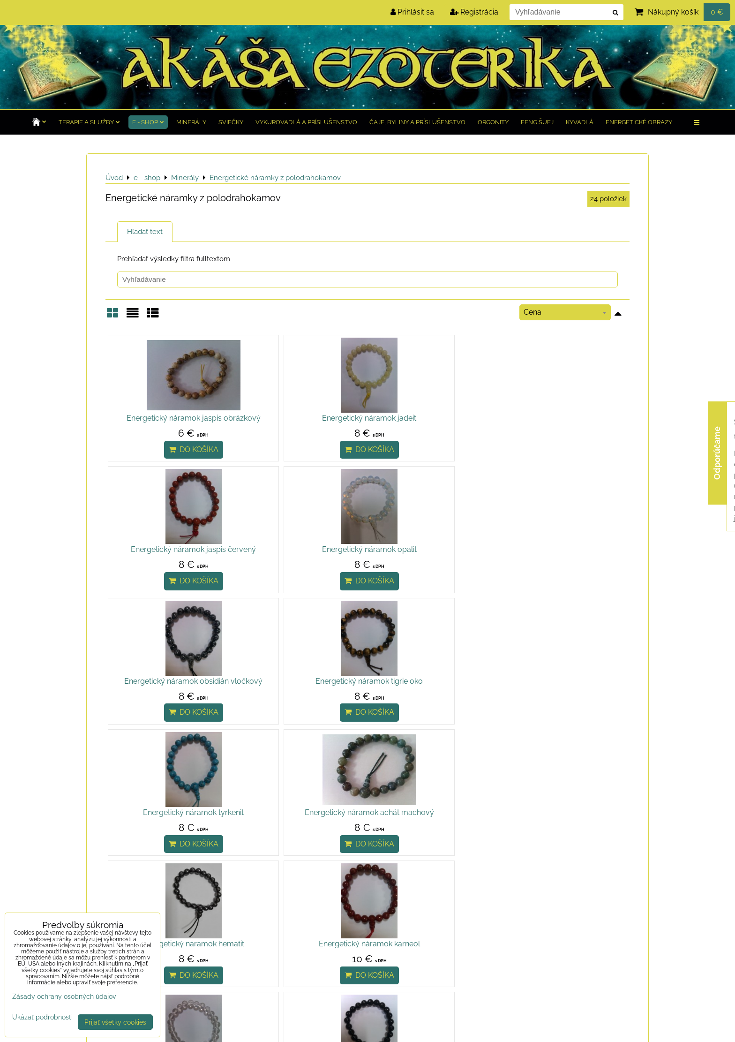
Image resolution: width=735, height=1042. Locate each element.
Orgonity (493, 122)
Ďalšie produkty (168, 758)
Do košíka (171, 460)
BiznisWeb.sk (623, 1029)
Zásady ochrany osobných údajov (212, 1029)
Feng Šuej (537, 122)
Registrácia (474, 12)
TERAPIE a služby (89, 122)
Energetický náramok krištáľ (433, 703)
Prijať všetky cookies (115, 1022)
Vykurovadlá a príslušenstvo (306, 122)
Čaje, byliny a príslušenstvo (417, 122)
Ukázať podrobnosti (42, 1017)
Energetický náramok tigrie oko (302, 560)
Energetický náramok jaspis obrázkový (170, 424)
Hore (120, 758)
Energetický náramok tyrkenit (432, 560)
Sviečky (230, 122)
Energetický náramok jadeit (302, 418)
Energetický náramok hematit (171, 703)
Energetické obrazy (639, 122)
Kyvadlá (579, 122)
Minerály (191, 122)
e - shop (148, 122)
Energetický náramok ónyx (564, 703)
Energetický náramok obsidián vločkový (171, 566)
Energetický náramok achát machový (564, 566)
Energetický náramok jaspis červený (432, 424)
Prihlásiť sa (412, 12)
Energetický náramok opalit (564, 418)
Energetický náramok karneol (301, 703)
